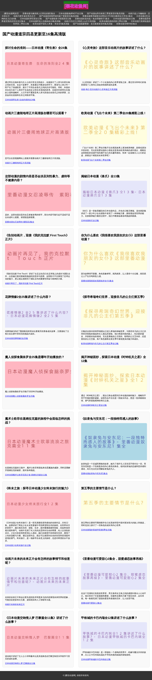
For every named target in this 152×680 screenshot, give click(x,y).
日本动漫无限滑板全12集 (124, 19)
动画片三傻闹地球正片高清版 (18, 163)
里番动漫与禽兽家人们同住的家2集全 (38, 13)
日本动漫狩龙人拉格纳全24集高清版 (45, 21)
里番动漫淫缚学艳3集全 (126, 24)
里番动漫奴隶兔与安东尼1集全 (94, 473)
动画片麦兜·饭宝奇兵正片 (24, 16)
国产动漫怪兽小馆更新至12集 (58, 19)
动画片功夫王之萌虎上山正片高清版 (80, 21)
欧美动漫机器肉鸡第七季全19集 (113, 21)
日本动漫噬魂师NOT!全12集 (71, 13)
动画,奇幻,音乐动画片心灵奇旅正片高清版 (99, 89)
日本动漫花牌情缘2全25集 (16, 338)
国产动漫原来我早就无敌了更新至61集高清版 (59, 16)
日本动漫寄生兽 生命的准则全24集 (20, 100)
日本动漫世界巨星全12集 (31, 19)
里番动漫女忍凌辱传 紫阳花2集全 (19, 222)
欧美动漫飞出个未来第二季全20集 (96, 160)
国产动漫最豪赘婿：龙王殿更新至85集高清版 (93, 24)
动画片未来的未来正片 (15, 604)
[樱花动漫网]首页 (11, 13)
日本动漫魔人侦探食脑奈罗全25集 (20, 396)
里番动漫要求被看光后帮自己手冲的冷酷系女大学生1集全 (107, 16)
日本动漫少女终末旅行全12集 (18, 545)
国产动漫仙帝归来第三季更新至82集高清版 (106, 13)
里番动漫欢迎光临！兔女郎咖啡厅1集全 (92, 19)
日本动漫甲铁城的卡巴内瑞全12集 (96, 659)
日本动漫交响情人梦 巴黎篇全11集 (20, 663)
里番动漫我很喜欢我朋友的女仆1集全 (97, 281)
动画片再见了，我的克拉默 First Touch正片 (24, 283)
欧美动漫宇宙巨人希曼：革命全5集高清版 (51, 24)
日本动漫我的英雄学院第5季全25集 (96, 530)
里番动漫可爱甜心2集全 (91, 603)
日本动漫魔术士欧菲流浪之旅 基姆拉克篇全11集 (26, 475)
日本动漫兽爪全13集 (90, 220)
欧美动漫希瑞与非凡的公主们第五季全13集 (100, 344)
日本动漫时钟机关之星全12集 (94, 405)
